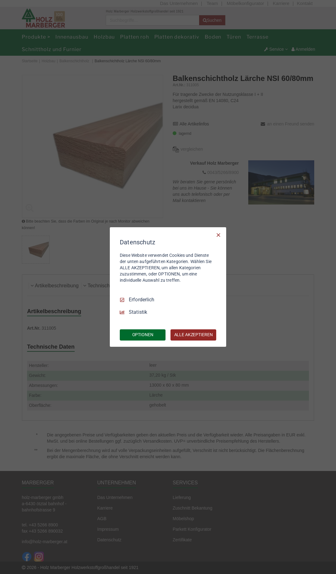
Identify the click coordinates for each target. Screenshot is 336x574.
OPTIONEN (142, 334)
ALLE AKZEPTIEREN (193, 334)
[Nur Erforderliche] (218, 235)
